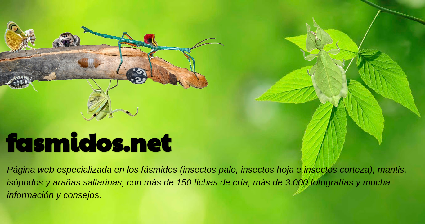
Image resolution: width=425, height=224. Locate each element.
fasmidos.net (88, 141)
